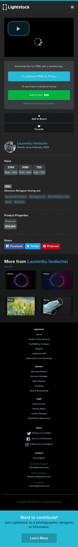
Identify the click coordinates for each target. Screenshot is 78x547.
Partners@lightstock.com (39, 476)
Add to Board (39, 118)
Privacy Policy (39, 408)
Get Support (39, 458)
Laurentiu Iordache (32, 143)
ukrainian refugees (16, 196)
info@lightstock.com (39, 467)
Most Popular (39, 381)
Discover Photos (39, 371)
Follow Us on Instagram (41, 444)
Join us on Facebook (41, 438)
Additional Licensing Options (39, 103)
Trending (39, 386)
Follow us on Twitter (41, 433)
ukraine (19, 201)
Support (39, 348)
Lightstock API (39, 353)
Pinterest (51, 246)
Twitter (32, 246)
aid (8, 201)
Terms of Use (39, 404)
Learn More (39, 538)
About (39, 334)
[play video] (18, 28)
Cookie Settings (39, 413)
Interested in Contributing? (39, 358)
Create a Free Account (39, 339)
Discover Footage (39, 376)
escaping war (37, 196)
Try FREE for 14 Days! (39, 344)
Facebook (14, 246)
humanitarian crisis (58, 196)
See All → (9, 267)
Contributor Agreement (39, 418)
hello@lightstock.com (39, 485)
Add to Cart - (39, 95)
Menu (72, 7)
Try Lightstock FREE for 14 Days (39, 76)
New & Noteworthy (39, 390)
